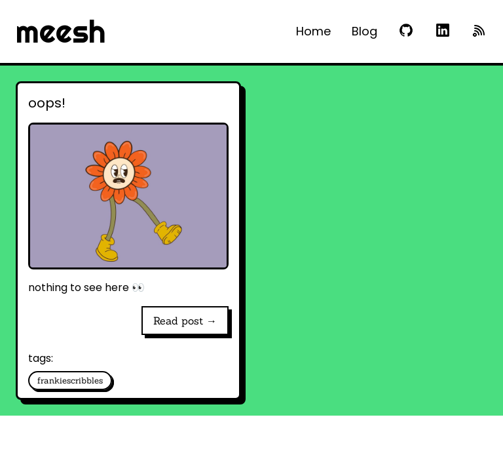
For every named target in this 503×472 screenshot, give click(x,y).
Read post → (185, 320)
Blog (364, 31)
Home (313, 31)
